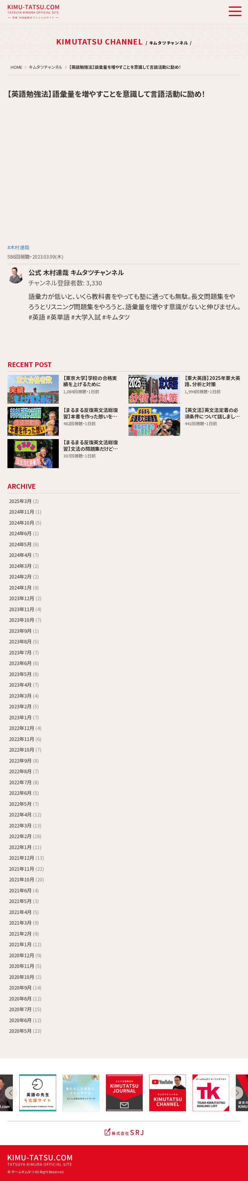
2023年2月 (24, 706)
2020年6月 (25, 1020)
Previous (11, 1092)
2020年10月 (25, 976)
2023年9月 (24, 630)
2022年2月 (25, 836)
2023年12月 (25, 598)
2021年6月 (24, 890)
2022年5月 (24, 803)
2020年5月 (25, 1030)
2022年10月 (25, 749)
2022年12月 (25, 727)
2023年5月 (24, 674)
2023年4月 (24, 684)
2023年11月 (25, 609)
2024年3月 (24, 565)
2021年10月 (26, 879)
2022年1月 (25, 847)
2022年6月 (24, 792)
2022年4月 (25, 814)
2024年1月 (24, 587)
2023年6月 (24, 663)
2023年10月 (25, 619)
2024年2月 (24, 576)
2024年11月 (25, 511)
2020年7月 (25, 1009)
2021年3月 (24, 922)
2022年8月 (24, 771)
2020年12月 (25, 955)
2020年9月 (25, 987)
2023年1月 (24, 717)
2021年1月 (25, 944)
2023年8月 (24, 641)
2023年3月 (24, 695)
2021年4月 (24, 912)
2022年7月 (24, 782)
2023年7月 (24, 652)
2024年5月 (24, 544)
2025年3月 (24, 501)
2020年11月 (25, 965)
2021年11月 (26, 868)
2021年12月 (26, 857)
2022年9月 (24, 760)
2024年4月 (24, 554)
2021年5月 (24, 901)
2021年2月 (24, 933)
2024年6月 (24, 533)
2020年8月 (25, 998)
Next (236, 1092)
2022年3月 (25, 825)
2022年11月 (25, 738)
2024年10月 (25, 522)
